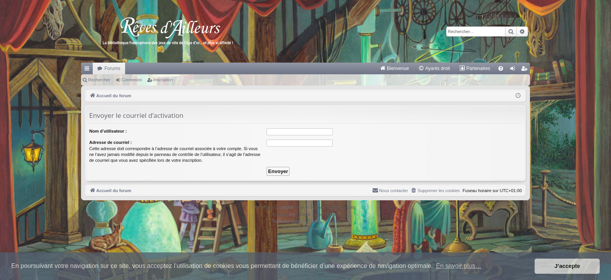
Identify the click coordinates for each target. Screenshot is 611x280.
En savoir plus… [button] (459, 265)
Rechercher (99, 79)
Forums (112, 68)
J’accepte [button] (567, 266)
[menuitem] (394, 68)
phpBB (287, 207)
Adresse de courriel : (110, 142)
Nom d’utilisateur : (108, 131)
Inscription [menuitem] (526, 70)
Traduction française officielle (297, 221)
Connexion (132, 79)
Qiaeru (333, 221)
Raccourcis (88, 70)
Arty (292, 214)
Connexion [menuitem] (514, 70)
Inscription (163, 79)
